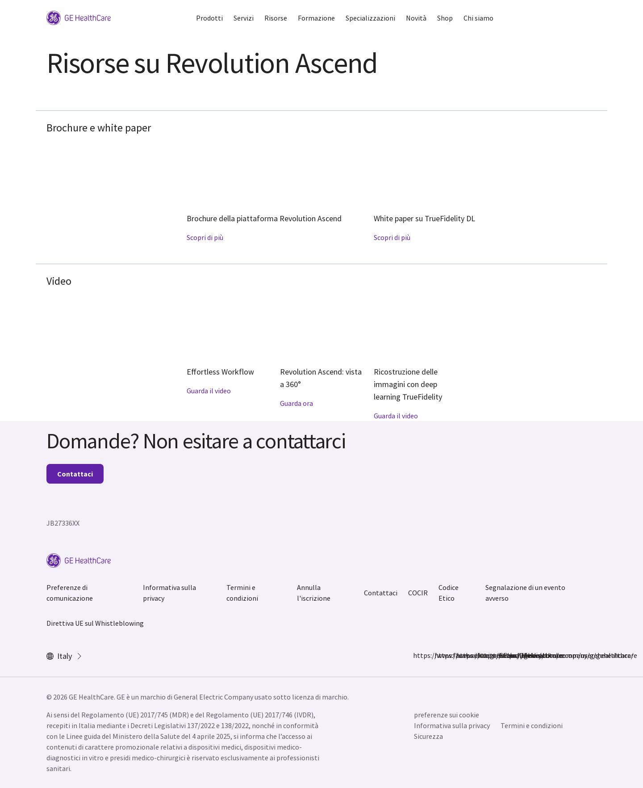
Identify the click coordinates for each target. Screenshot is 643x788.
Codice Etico (448, 593)
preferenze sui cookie (446, 714)
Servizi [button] (244, 17)
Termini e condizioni (242, 593)
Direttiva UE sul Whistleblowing (95, 623)
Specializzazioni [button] (370, 17)
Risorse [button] (275, 17)
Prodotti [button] (209, 17)
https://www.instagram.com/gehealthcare (439, 655)
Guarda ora (296, 403)
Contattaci (75, 473)
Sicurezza (428, 736)
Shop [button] (445, 17)
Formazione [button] (316, 17)
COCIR (418, 592)
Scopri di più (205, 237)
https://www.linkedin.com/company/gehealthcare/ (482, 655)
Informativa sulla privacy (169, 593)
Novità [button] (416, 17)
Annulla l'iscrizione (313, 593)
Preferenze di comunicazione (69, 593)
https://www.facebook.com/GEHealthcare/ (418, 655)
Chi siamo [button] (478, 17)
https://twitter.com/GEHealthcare (461, 655)
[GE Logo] (78, 17)
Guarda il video (209, 390)
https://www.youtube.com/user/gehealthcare (504, 655)
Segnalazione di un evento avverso (525, 593)
